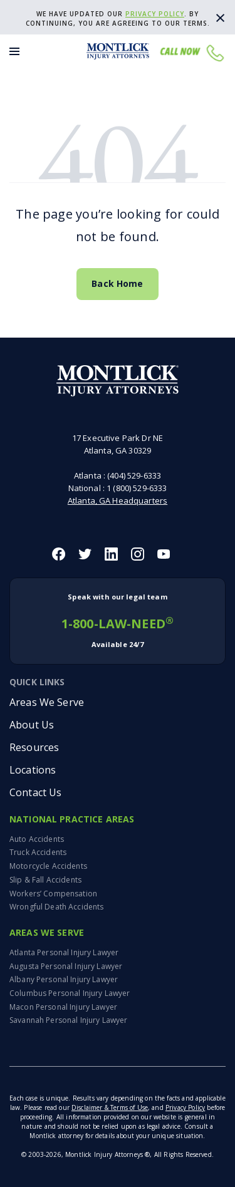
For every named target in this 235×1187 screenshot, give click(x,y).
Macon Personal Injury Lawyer (63, 1007)
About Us (31, 725)
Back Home (117, 283)
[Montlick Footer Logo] (117, 381)
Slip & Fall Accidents (45, 879)
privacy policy (154, 13)
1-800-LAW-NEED (117, 621)
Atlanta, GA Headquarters (117, 500)
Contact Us (35, 792)
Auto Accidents (36, 839)
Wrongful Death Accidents (56, 906)
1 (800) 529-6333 (137, 488)
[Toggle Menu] (14, 51)
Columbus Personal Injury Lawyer (69, 993)
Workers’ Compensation (53, 893)
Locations (32, 770)
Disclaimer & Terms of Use (109, 1107)
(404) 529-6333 (134, 475)
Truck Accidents (37, 852)
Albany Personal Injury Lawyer (63, 979)
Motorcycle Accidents (48, 866)
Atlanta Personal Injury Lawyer (63, 952)
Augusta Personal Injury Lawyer (65, 966)
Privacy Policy (185, 1107)
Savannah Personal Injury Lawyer (68, 1020)
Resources (34, 747)
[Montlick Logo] (117, 51)
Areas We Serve (46, 702)
